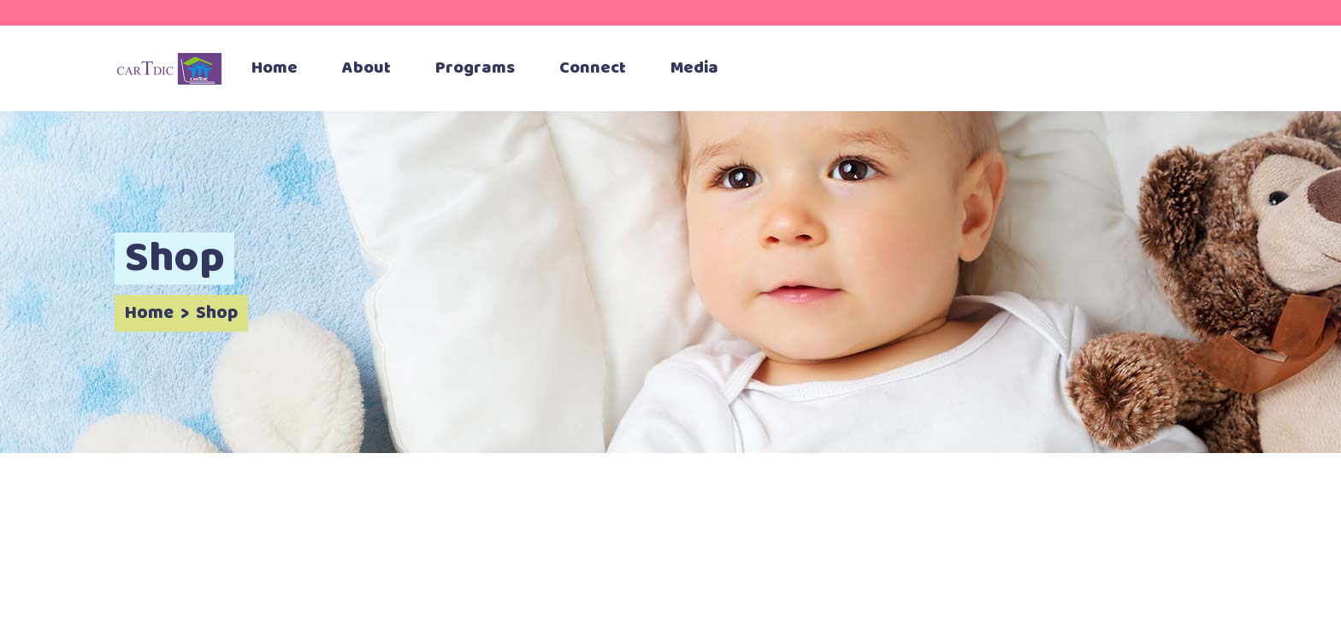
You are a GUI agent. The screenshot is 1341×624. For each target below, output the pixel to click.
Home (149, 314)
